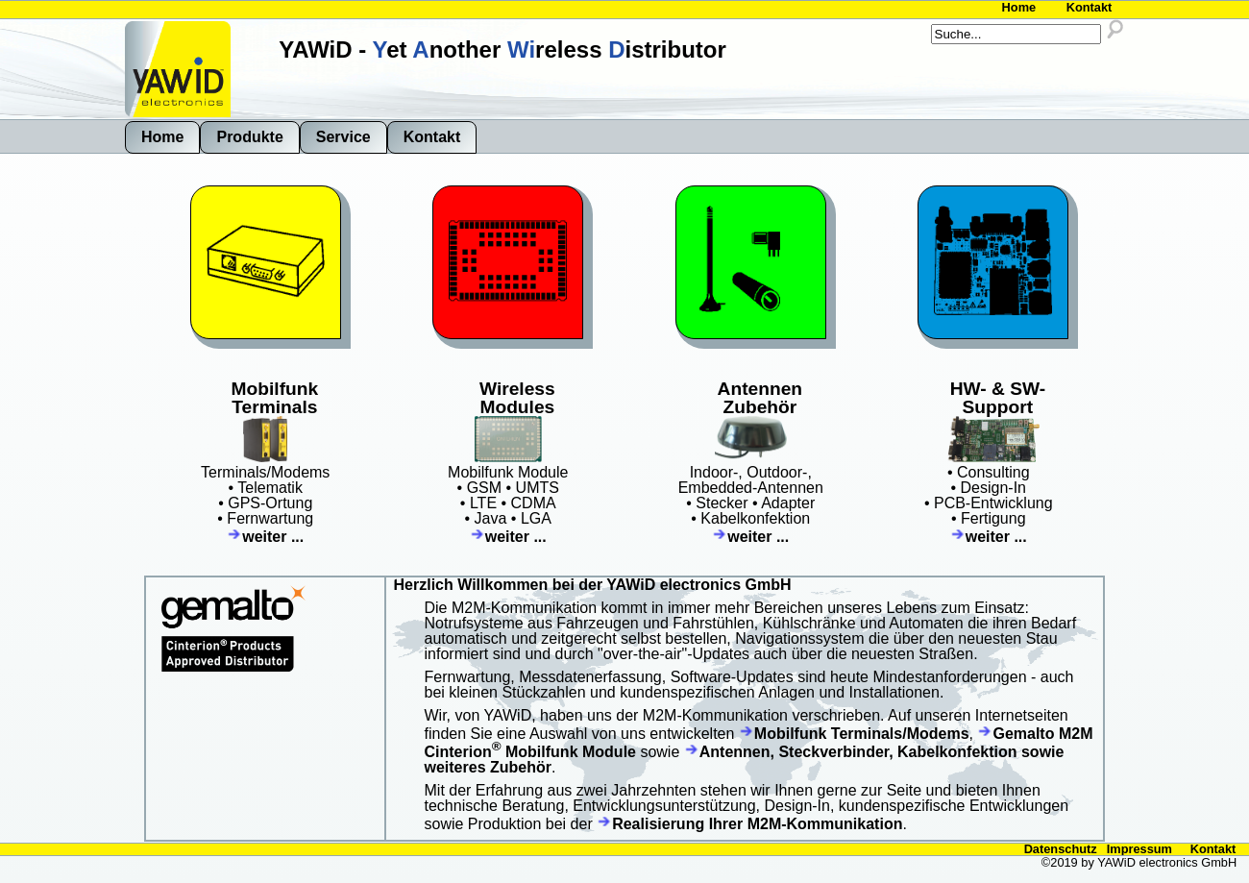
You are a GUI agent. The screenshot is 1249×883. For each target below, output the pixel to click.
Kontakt (1089, 7)
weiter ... (265, 536)
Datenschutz (1060, 849)
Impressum (1139, 849)
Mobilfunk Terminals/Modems (854, 733)
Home (1019, 7)
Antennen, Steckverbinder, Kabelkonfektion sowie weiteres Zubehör (745, 759)
